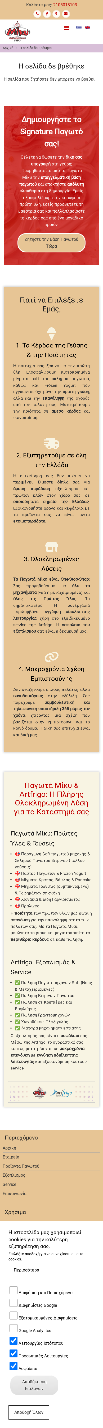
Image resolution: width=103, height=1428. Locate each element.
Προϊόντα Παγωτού (21, 1166)
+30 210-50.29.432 (27, 1302)
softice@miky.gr (26, 1335)
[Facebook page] (47, 14)
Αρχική (8, 48)
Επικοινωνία (14, 1193)
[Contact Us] (66, 14)
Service (9, 1184)
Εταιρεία (11, 1157)
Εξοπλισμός (14, 1175)
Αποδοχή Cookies (19, 1240)
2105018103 (65, 4)
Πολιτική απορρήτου (22, 1231)
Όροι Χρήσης (15, 1222)
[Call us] (37, 14)
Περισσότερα (26, 1418)
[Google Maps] (56, 14)
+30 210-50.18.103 (27, 1313)
